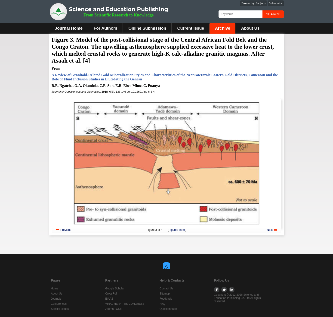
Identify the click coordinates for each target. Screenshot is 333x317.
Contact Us (166, 288)
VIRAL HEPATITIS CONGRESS (125, 303)
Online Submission (147, 28)
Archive (222, 28)
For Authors (105, 28)
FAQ (162, 303)
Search (273, 14)
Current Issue (190, 28)
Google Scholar (114, 288)
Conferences (59, 303)
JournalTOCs (113, 309)
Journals (56, 298)
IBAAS (109, 298)
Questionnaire (168, 309)
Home (54, 288)
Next (270, 229)
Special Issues (60, 309)
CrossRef (111, 293)
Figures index (177, 229)
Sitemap (165, 293)
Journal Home (69, 28)
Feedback (166, 298)
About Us (250, 28)
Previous (65, 229)
